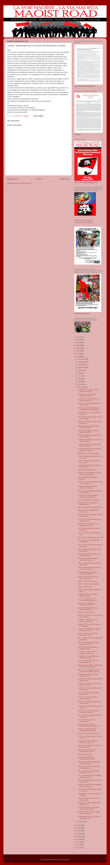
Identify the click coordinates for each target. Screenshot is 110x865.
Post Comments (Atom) (23, 183)
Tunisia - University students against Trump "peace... (89, 688)
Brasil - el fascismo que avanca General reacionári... (88, 577)
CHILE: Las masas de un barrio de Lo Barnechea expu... (90, 684)
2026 (78, 339)
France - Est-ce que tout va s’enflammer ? (86, 720)
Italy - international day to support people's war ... (88, 693)
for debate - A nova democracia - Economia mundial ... (88, 390)
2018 (78, 828)
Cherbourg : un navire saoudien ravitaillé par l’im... (88, 675)
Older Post (65, 179)
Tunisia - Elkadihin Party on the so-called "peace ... (89, 799)
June (80, 376)
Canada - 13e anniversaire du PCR (89, 733)
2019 (78, 825)
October (81, 364)
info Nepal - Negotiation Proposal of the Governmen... (89, 746)
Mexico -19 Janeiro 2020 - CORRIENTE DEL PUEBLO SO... (89, 725)
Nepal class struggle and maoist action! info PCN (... (88, 431)
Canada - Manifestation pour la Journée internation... (88, 608)
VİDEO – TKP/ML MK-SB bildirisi (88, 584)
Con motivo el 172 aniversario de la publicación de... (89, 520)
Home (38, 179)
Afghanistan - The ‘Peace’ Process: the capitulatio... (89, 625)
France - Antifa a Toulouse (86, 612)
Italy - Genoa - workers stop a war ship (90, 537)
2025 (78, 342)
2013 (78, 842)
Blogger (66, 859)
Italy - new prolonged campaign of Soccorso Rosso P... (89, 643)
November (81, 362)
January (81, 822)
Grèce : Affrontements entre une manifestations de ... (88, 661)
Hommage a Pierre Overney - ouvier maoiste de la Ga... (89, 554)
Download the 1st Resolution (83, 220)
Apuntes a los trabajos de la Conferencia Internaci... (87, 604)
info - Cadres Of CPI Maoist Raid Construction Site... (88, 771)
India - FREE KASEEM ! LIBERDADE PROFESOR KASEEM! (90, 666)
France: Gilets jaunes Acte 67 (87, 470)
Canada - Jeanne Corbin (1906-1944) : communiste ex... (90, 482)
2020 (78, 356)
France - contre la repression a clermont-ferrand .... (88, 698)
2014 (78, 839)
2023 (78, 348)
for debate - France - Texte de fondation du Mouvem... (87, 652)
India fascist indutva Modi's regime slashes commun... (89, 427)
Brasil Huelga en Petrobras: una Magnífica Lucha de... (88, 524)
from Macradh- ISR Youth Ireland (88, 453)
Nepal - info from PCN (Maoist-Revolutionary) (88, 503)
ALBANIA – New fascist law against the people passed (89, 629)
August (80, 370)
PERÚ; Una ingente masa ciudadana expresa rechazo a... (90, 785)
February (81, 387)
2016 (78, 833)
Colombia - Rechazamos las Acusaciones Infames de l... (87, 729)
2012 (78, 845)
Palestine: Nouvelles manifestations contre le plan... (89, 702)
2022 (78, 351)
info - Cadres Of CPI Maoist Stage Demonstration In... (89, 767)
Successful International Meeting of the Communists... (89, 762)
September (82, 367)
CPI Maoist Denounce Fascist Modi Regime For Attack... (89, 449)
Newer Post (12, 179)
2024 (78, 345)
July (79, 373)
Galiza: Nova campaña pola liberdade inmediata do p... (90, 491)
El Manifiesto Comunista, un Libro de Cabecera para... (90, 440)
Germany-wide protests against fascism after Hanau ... (88, 559)
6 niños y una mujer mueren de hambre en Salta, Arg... (88, 741)
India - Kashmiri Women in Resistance (90, 507)
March (80, 384)
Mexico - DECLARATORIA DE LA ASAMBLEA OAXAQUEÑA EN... (89, 408)
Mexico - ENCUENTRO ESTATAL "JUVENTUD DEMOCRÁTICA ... (89, 670)
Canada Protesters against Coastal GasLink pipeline (89, 445)
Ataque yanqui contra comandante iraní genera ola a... (89, 817)
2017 (78, 831)
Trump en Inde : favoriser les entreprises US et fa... (87, 395)
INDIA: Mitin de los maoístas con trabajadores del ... (88, 648)
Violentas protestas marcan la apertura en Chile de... (87, 487)
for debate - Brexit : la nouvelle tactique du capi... (88, 595)
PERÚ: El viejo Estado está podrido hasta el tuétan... (89, 436)
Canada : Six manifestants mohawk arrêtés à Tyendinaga (89, 473)
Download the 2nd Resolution (83, 222)
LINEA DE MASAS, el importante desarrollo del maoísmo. (88, 808)
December (81, 359)
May (79, 379)
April (80, 381)
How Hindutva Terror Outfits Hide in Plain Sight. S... (89, 803)
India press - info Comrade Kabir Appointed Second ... (88, 657)
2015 (78, 836)
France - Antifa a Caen (85, 587)
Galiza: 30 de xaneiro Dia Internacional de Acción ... (87, 758)
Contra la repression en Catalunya (89, 500)
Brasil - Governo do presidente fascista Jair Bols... (88, 634)
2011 (78, 848)
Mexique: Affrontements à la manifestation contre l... (87, 750)
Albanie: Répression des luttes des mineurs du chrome (89, 568)
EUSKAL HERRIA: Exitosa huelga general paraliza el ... (89, 812)
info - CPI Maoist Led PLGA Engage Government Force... (89, 776)
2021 (78, 354)
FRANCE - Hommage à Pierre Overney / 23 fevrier (87, 620)
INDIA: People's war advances (88, 581)
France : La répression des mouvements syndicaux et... (88, 599)
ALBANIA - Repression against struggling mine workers (88, 496)
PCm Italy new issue (84, 754)
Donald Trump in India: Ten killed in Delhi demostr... (89, 466)
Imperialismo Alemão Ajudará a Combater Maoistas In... (88, 573)
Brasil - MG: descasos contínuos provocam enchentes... (88, 711)
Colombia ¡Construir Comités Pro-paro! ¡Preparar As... (89, 399)
